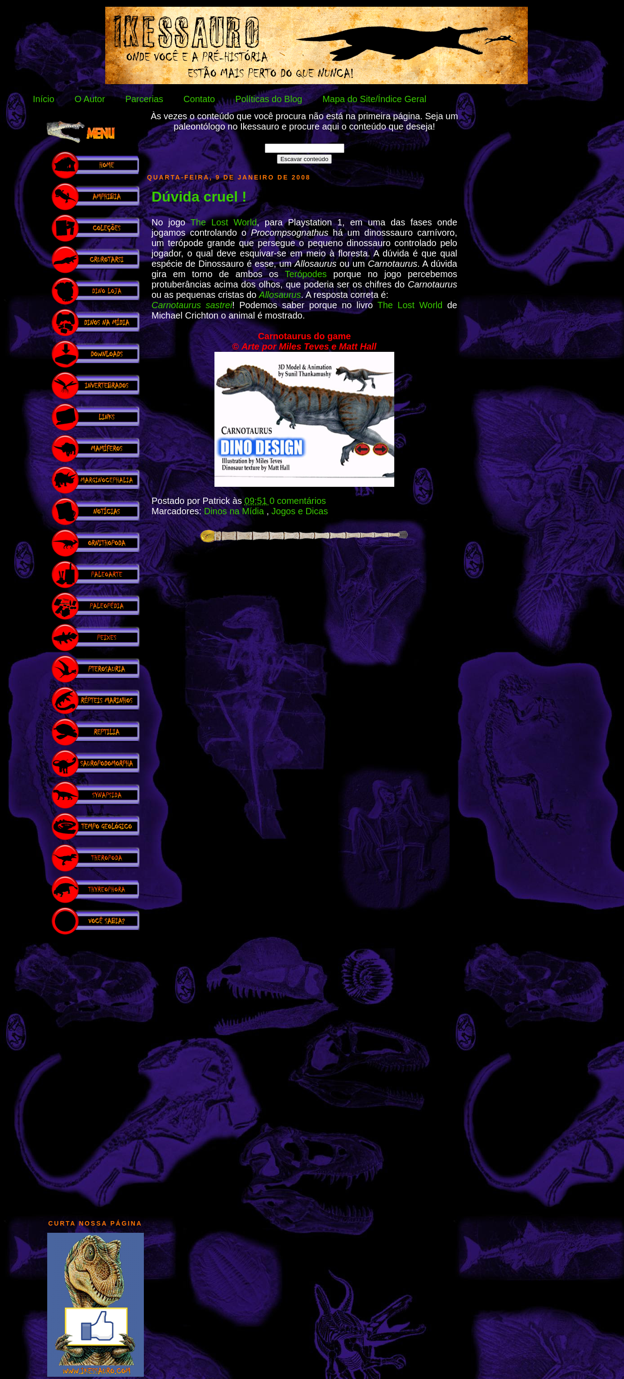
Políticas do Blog (268, 99)
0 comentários (297, 501)
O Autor (90, 99)
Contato (199, 99)
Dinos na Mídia (235, 511)
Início (43, 99)
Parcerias (144, 99)
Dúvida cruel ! (199, 197)
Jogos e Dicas (300, 511)
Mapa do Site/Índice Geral (374, 99)
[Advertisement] (95, 1073)
